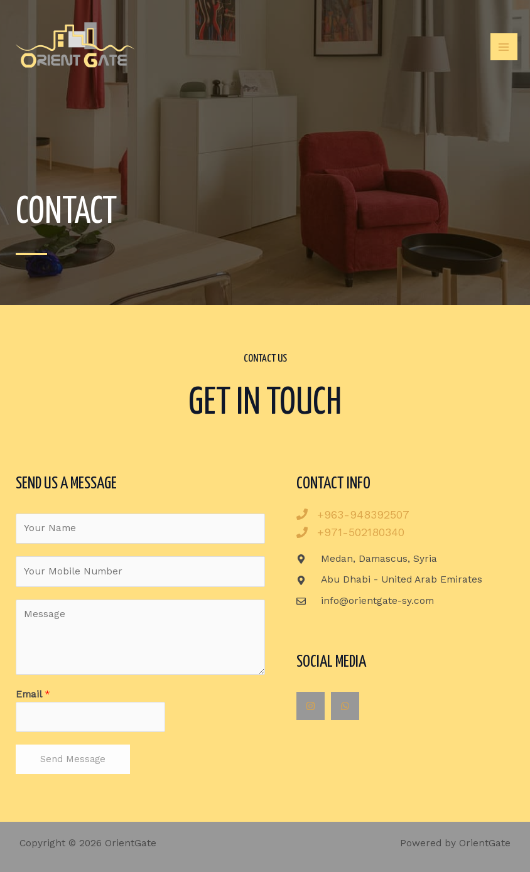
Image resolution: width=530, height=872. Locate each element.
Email (33, 694)
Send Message (72, 759)
